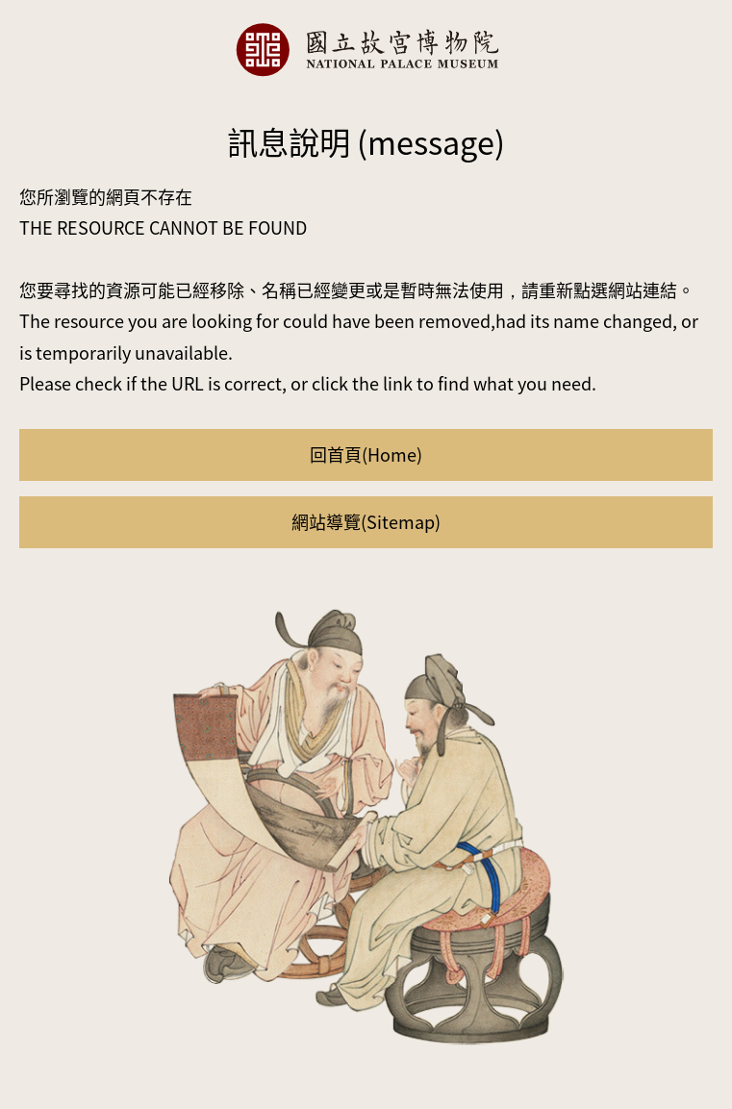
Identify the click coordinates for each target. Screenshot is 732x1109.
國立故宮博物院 (366, 49)
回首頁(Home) (366, 453)
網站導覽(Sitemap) (366, 521)
